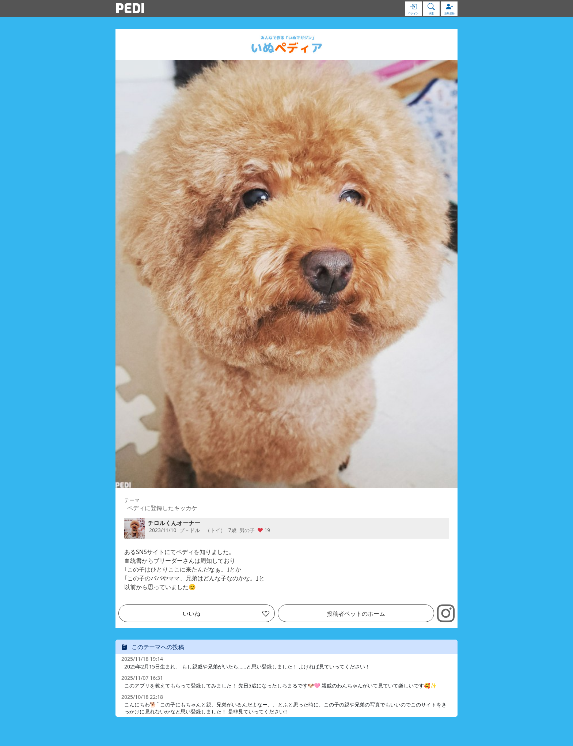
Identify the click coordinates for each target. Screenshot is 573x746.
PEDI (130, 8)
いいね (191, 614)
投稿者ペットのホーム (356, 614)
